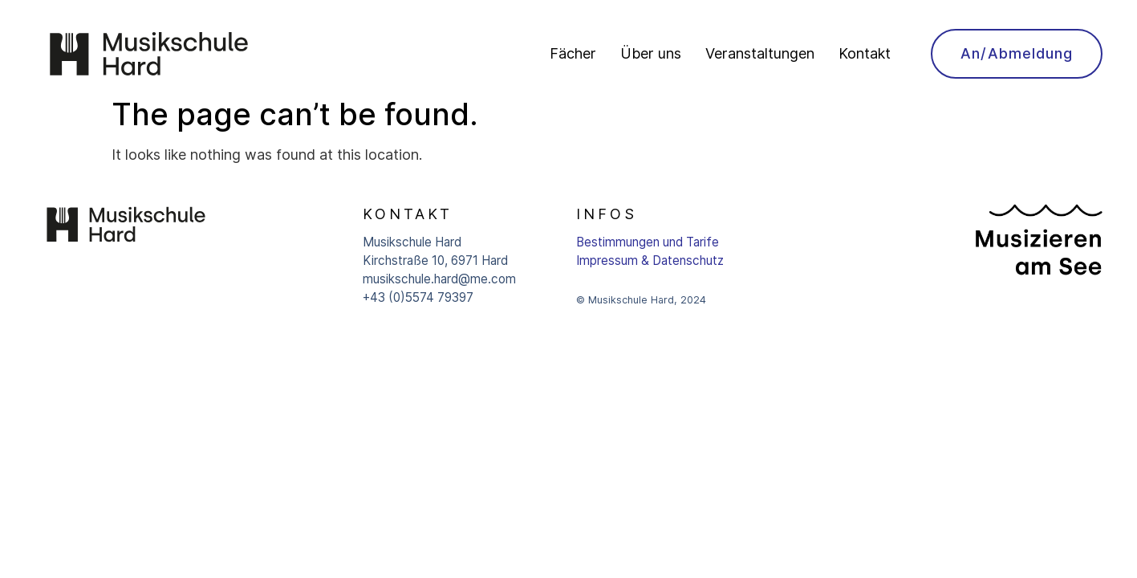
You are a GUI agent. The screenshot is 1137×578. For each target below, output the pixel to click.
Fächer (573, 53)
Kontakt (865, 53)
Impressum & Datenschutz (650, 260)
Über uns (650, 53)
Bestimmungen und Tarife (647, 242)
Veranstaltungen (759, 53)
